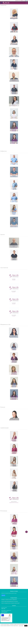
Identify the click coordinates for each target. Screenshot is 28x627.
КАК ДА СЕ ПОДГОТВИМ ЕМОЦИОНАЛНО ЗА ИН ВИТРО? (9, 601)
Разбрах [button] (26, 625)
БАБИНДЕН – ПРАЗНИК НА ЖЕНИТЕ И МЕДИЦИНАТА (9, 599)
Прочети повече (21, 625)
